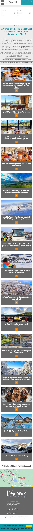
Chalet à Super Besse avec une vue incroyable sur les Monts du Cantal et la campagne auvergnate (16, 378)
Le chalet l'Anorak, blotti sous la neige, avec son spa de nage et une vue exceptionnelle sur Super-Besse (16, 85)
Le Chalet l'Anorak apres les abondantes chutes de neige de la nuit (16, 298)
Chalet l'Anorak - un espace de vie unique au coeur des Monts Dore (16, 164)
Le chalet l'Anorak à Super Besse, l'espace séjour (16, 112)
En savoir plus (18, 529)
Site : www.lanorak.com (11, 513)
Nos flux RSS (27, 516)
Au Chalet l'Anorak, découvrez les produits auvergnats (16, 325)
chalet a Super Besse (10, 40)
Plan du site (12, 516)
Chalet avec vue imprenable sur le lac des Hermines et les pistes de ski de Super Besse (16, 138)
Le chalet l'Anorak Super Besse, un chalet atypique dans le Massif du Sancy (16, 352)
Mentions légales (7, 516)
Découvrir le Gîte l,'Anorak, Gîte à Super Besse (16, 58)
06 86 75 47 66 (26, 1)
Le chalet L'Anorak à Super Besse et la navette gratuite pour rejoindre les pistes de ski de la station (16, 245)
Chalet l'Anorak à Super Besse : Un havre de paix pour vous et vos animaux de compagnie (16, 405)
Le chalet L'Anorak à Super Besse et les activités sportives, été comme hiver (16, 271)
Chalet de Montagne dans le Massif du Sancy (16, 431)
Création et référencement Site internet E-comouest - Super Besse (16, 517)
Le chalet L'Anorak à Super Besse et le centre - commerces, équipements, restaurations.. (16, 191)
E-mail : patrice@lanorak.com (12, 512)
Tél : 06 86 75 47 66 (10, 510)
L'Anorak (17, 25)
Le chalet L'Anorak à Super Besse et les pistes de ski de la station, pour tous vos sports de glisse (16, 218)
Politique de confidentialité (19, 516)
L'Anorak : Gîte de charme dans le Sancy (16, 456)
